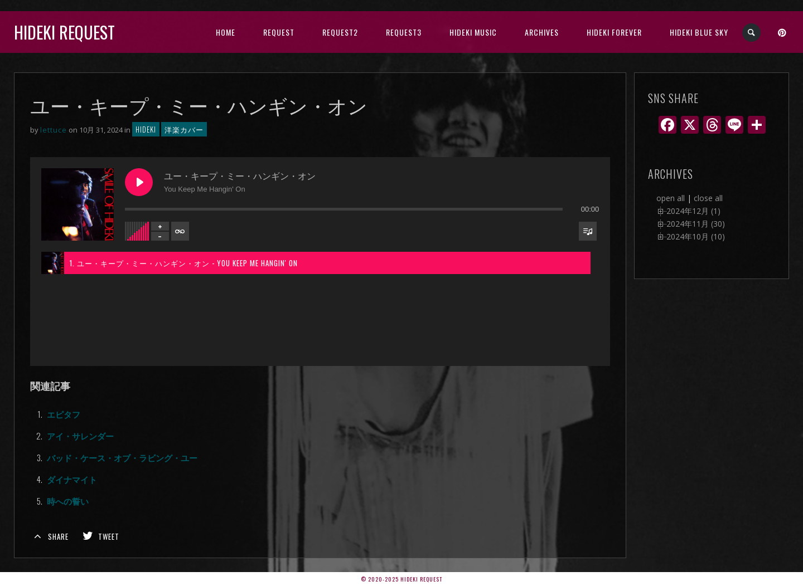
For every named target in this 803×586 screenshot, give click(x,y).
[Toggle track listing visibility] (588, 231)
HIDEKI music (473, 32)
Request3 (404, 32)
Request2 (340, 32)
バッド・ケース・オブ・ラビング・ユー (122, 457)
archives (542, 32)
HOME (225, 32)
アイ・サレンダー (80, 435)
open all (670, 198)
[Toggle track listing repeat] (180, 231)
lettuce (53, 130)
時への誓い (68, 501)
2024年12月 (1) (693, 211)
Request (278, 32)
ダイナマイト (72, 479)
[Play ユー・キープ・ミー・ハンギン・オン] (139, 182)
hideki (146, 129)
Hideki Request (64, 32)
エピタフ (63, 414)
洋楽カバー (184, 129)
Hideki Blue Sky (699, 32)
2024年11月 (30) (695, 223)
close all (708, 198)
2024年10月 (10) (695, 236)
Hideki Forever (614, 32)
